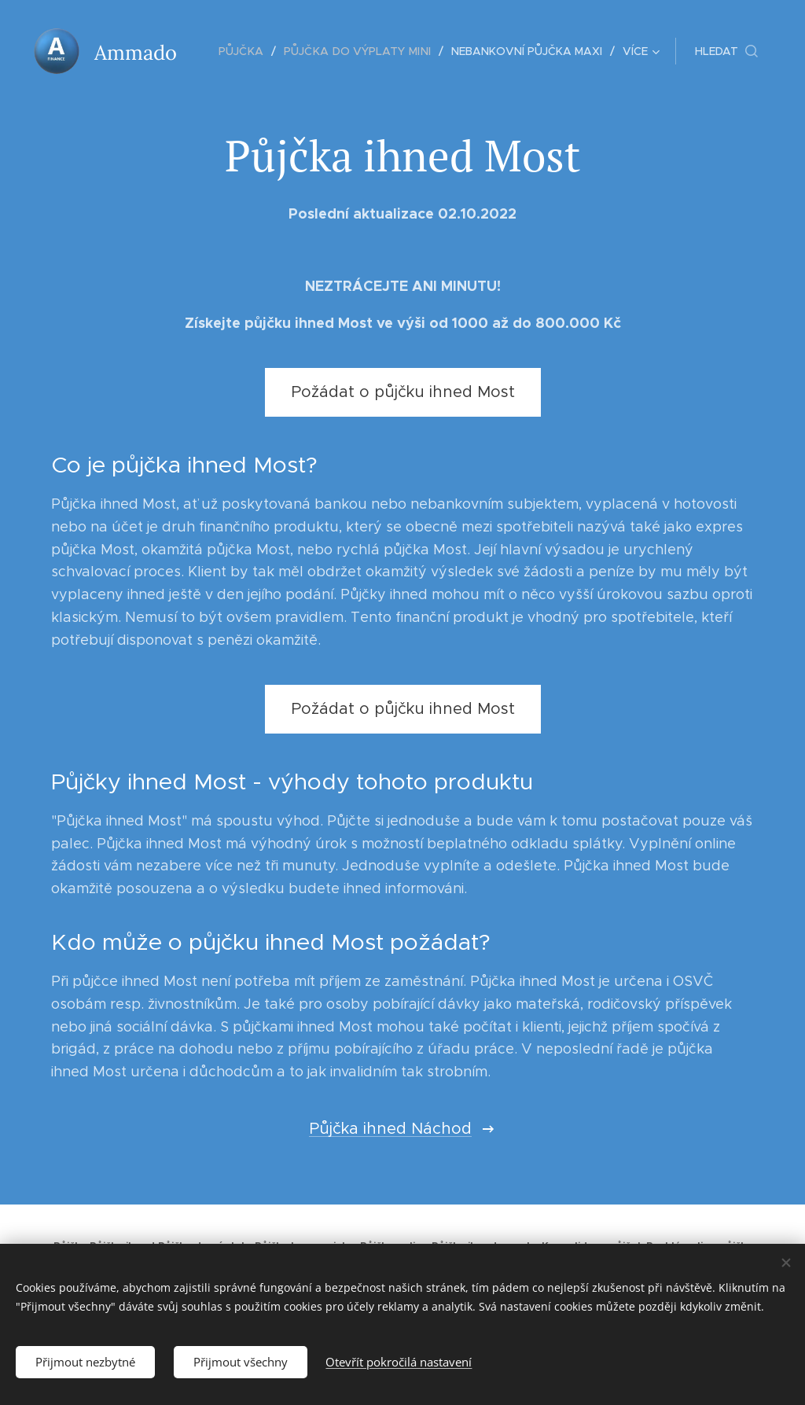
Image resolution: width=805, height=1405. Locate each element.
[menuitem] (249, 51)
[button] (726, 51)
